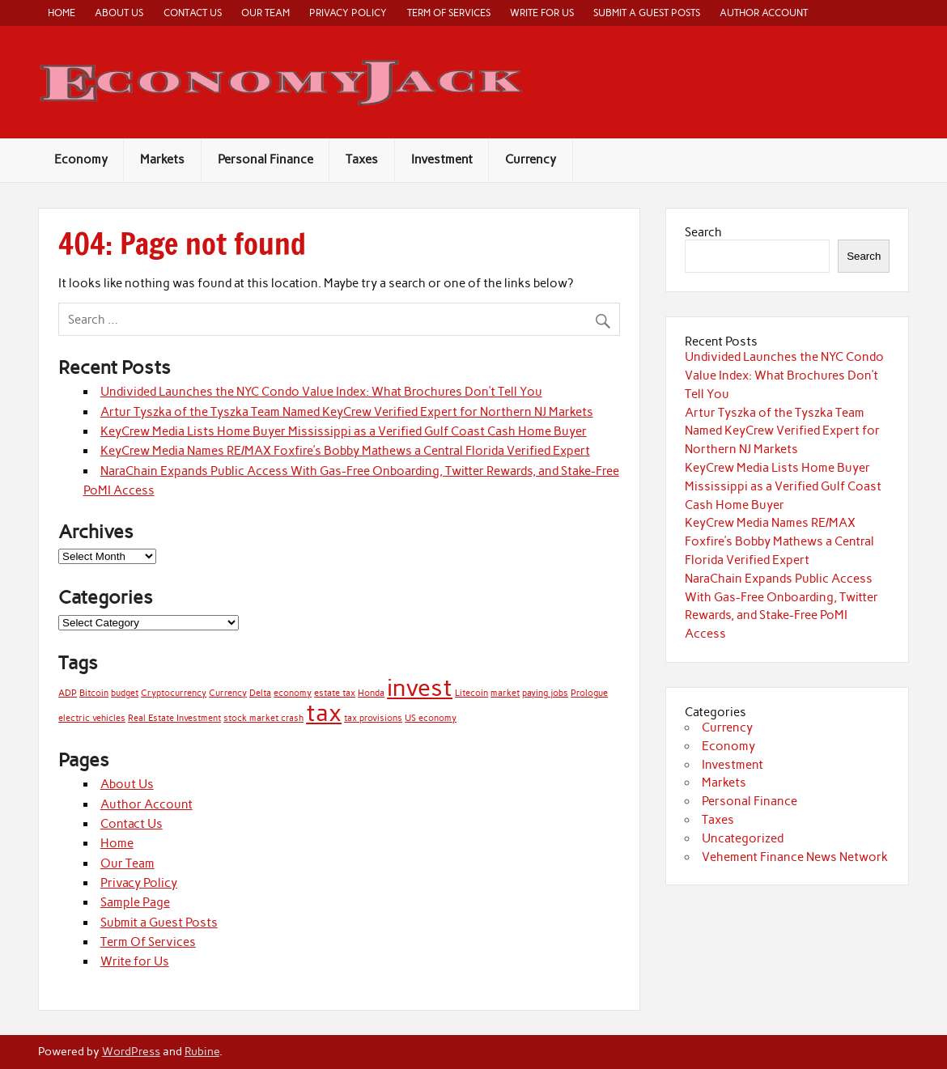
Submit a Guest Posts (646, 12)
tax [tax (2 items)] (324, 712)
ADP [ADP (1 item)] (67, 693)
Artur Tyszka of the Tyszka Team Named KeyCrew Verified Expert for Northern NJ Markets (346, 412)
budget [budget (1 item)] (124, 693)
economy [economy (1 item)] (293, 693)
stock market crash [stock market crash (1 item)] (263, 718)
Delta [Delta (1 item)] (260, 693)
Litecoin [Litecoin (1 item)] (471, 693)
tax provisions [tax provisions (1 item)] (373, 718)
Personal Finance (265, 159)
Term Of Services (448, 12)
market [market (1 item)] (505, 693)
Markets (162, 159)
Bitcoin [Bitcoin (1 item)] (93, 693)
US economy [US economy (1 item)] (431, 718)
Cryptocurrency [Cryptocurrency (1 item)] (173, 693)
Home (61, 12)
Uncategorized (743, 838)
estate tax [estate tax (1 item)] (334, 693)
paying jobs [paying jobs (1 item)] (545, 693)
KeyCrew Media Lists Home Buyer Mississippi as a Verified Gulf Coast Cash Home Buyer (343, 431)
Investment (442, 159)
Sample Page (135, 902)
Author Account (764, 12)
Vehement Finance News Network (795, 857)
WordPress (131, 1051)
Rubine (202, 1051)
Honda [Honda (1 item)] (371, 693)
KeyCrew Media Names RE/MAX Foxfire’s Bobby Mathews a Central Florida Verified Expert (345, 450)
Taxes (362, 159)
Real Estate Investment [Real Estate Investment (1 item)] (174, 718)
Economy (81, 159)
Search (703, 232)
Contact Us (192, 12)
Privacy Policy (348, 12)
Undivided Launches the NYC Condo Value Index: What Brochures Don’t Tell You (321, 391)
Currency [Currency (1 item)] (228, 693)
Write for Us (542, 12)
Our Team (265, 12)
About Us (119, 12)
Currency (530, 159)
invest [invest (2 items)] (419, 687)
